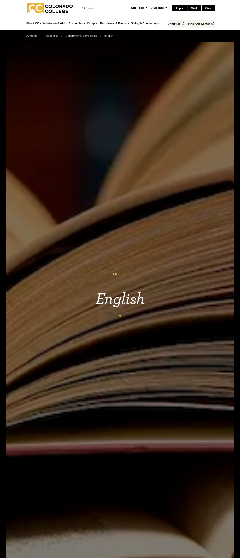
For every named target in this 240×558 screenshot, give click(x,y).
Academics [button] (76, 23)
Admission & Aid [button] (53, 23)
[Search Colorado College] (107, 8)
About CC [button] (32, 23)
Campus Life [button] (95, 23)
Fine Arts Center (201, 23)
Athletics (176, 23)
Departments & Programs (81, 36)
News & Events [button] (117, 23)
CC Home (31, 36)
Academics (51, 36)
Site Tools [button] (138, 7)
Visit (194, 8)
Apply (179, 8)
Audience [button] (158, 7)
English (108, 36)
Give (208, 8)
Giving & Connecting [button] (144, 23)
